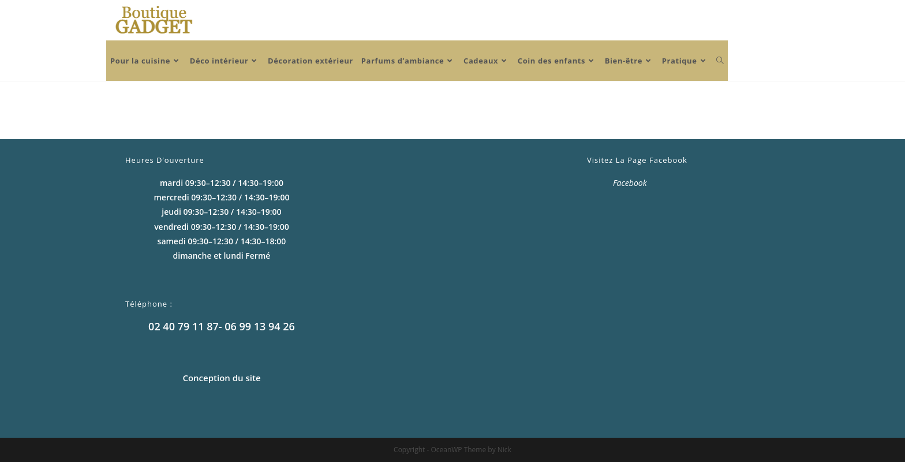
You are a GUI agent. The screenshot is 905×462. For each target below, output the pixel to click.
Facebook (630, 182)
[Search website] (720, 60)
